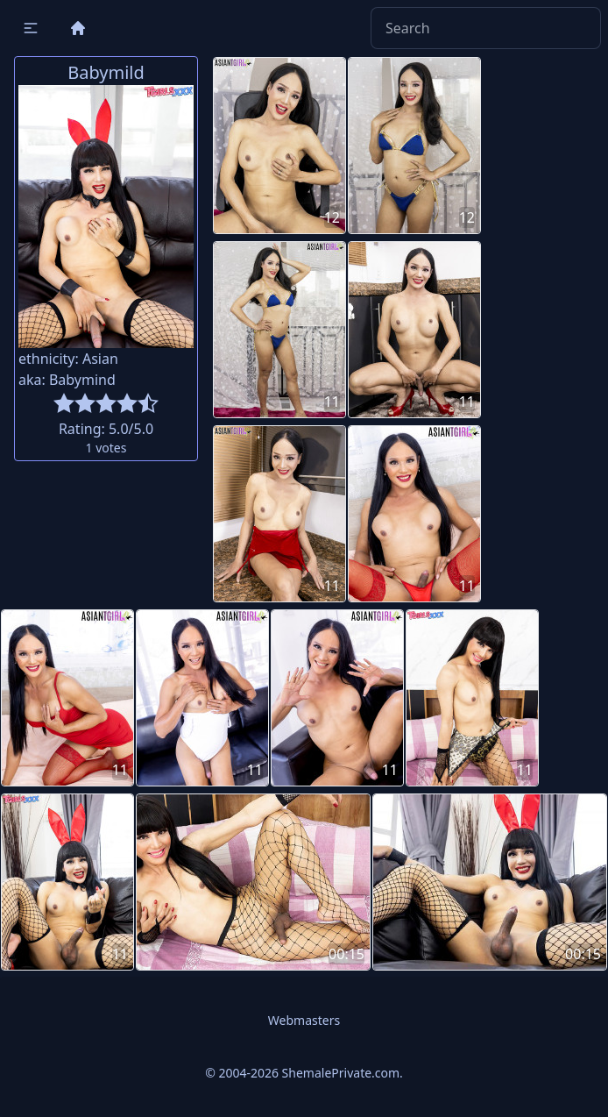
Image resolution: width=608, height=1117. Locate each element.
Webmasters (304, 1020)
